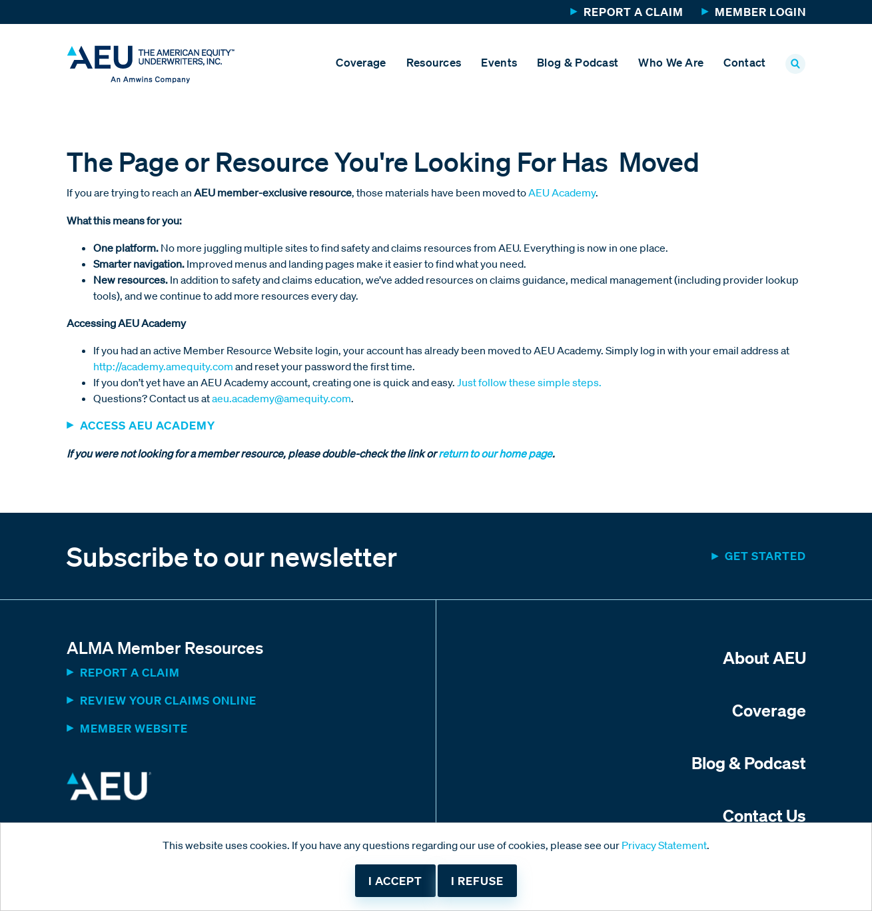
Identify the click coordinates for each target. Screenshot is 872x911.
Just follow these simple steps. (529, 382)
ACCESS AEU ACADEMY (147, 425)
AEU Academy (562, 192)
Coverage (361, 62)
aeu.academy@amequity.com (281, 398)
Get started (765, 556)
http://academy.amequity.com (163, 366)
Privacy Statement (664, 845)
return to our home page (494, 453)
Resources (434, 62)
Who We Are (670, 62)
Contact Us (764, 815)
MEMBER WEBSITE (134, 728)
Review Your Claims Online (168, 700)
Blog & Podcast (577, 62)
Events (499, 62)
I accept (395, 881)
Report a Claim (633, 12)
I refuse (477, 881)
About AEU (764, 657)
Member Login (760, 12)
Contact (744, 62)
